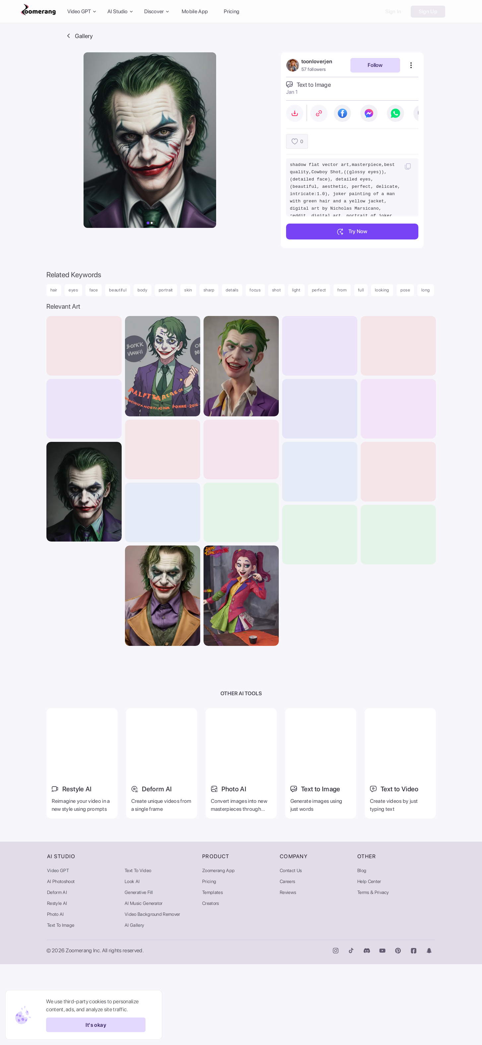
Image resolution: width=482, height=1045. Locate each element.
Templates (212, 973)
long (425, 289)
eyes (73, 289)
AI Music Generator (144, 984)
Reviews (288, 973)
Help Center (369, 962)
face (94, 289)
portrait (166, 289)
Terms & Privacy (373, 973)
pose (405, 289)
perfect (319, 289)
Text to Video (138, 951)
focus (255, 289)
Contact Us (291, 951)
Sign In (393, 11)
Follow (375, 65)
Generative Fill (139, 973)
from (342, 289)
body (143, 289)
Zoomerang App (218, 951)
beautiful (117, 289)
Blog (361, 951)
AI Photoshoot (61, 962)
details (232, 289)
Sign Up (428, 11)
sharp (209, 289)
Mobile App (195, 11)
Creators (210, 984)
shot (276, 289)
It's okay (92, 1025)
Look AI (132, 962)
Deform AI (57, 973)
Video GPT (58, 951)
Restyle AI (57, 984)
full (361, 289)
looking (382, 289)
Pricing (231, 11)
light (296, 289)
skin (188, 289)
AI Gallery (134, 1006)
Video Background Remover (152, 995)
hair (54, 289)
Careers (287, 962)
